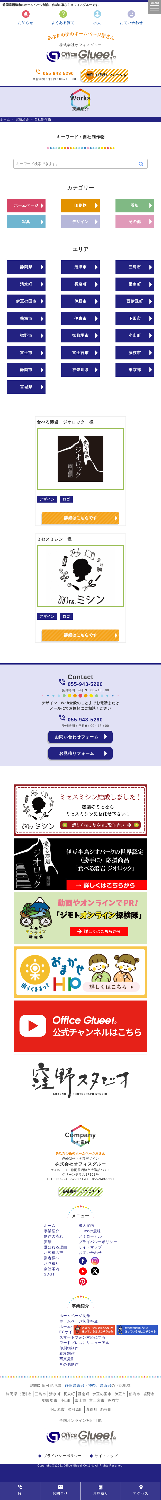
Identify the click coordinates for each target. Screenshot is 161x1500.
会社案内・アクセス (78, 1191)
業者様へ (51, 1258)
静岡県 (26, 267)
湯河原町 (75, 1409)
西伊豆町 (135, 301)
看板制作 (67, 1353)
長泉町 (80, 284)
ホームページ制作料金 (78, 1321)
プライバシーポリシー (98, 1242)
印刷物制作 (69, 1348)
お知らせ (25, 17)
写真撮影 (67, 1359)
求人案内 (86, 1225)
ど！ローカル (90, 1236)
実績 (48, 1242)
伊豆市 (80, 301)
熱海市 (26, 318)
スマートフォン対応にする (82, 1337)
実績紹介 (22, 119)
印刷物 (80, 205)
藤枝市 (135, 352)
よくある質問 (63, 17)
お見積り (51, 1263)
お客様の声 (53, 1253)
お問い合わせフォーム (77, 737)
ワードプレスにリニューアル (84, 1343)
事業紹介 (51, 1231)
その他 (135, 221)
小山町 (135, 335)
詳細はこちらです (80, 517)
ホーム (5, 119)
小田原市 (57, 1409)
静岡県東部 (74, 1385)
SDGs (49, 1274)
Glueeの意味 (90, 1231)
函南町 (135, 284)
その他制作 (69, 1364)
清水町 (26, 284)
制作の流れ (53, 1236)
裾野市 (26, 335)
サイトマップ (90, 1247)
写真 (26, 221)
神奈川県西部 (99, 1385)
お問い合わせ (131, 17)
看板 (135, 205)
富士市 (26, 352)
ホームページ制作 (74, 1316)
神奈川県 (80, 369)
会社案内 (51, 1269)
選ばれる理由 (55, 1247)
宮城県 (26, 387)
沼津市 (80, 267)
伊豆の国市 (26, 301)
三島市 (135, 267)
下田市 (135, 318)
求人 (97, 17)
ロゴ (66, 499)
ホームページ (26, 205)
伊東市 (80, 318)
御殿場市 (80, 335)
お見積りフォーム (103, 75)
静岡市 (26, 369)
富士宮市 (80, 352)
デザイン (80, 221)
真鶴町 (91, 1409)
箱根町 (106, 1409)
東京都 (135, 369)
